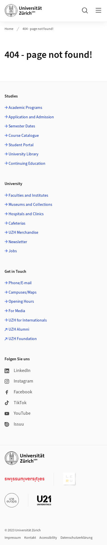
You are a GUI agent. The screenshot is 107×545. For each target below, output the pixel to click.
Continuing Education (27, 163)
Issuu (14, 424)
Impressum (13, 537)
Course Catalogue (24, 136)
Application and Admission (31, 117)
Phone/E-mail (20, 283)
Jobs (13, 251)
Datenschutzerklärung (76, 537)
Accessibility (48, 537)
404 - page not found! (38, 29)
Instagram (19, 381)
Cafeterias (17, 223)
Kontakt (30, 537)
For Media (17, 311)
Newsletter (18, 242)
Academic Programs (25, 108)
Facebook (18, 392)
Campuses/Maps (23, 292)
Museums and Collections (30, 205)
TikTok (16, 403)
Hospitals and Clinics (26, 214)
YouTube (18, 413)
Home (9, 29)
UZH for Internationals (28, 320)
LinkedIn (18, 370)
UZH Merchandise (23, 232)
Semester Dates (22, 126)
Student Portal (21, 145)
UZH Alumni (19, 329)
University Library (24, 154)
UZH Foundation (23, 339)
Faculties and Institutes (28, 195)
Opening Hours (21, 301)
